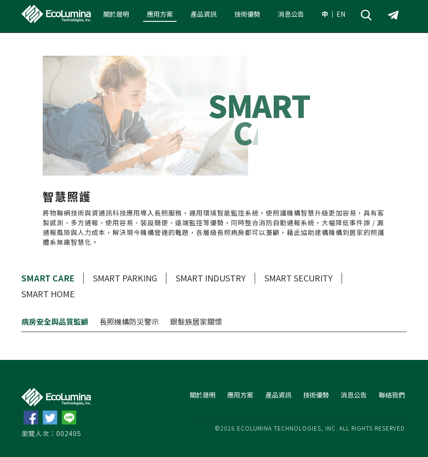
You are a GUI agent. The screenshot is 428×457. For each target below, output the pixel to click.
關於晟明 (116, 14)
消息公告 (291, 14)
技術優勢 (247, 14)
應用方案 (160, 14)
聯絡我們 (392, 394)
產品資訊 (204, 14)
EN (340, 14)
